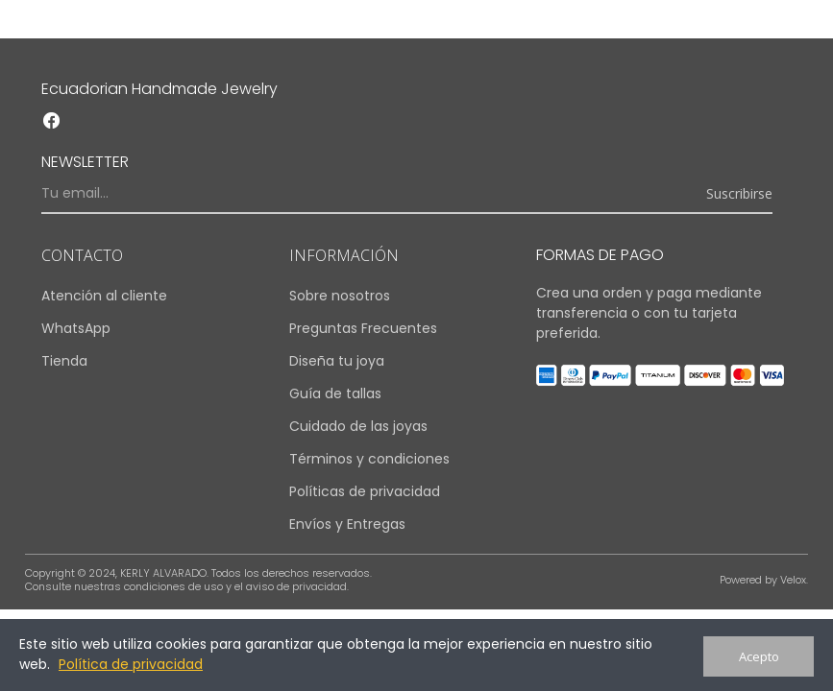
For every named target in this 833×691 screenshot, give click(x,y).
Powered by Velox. (764, 579)
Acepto (759, 656)
